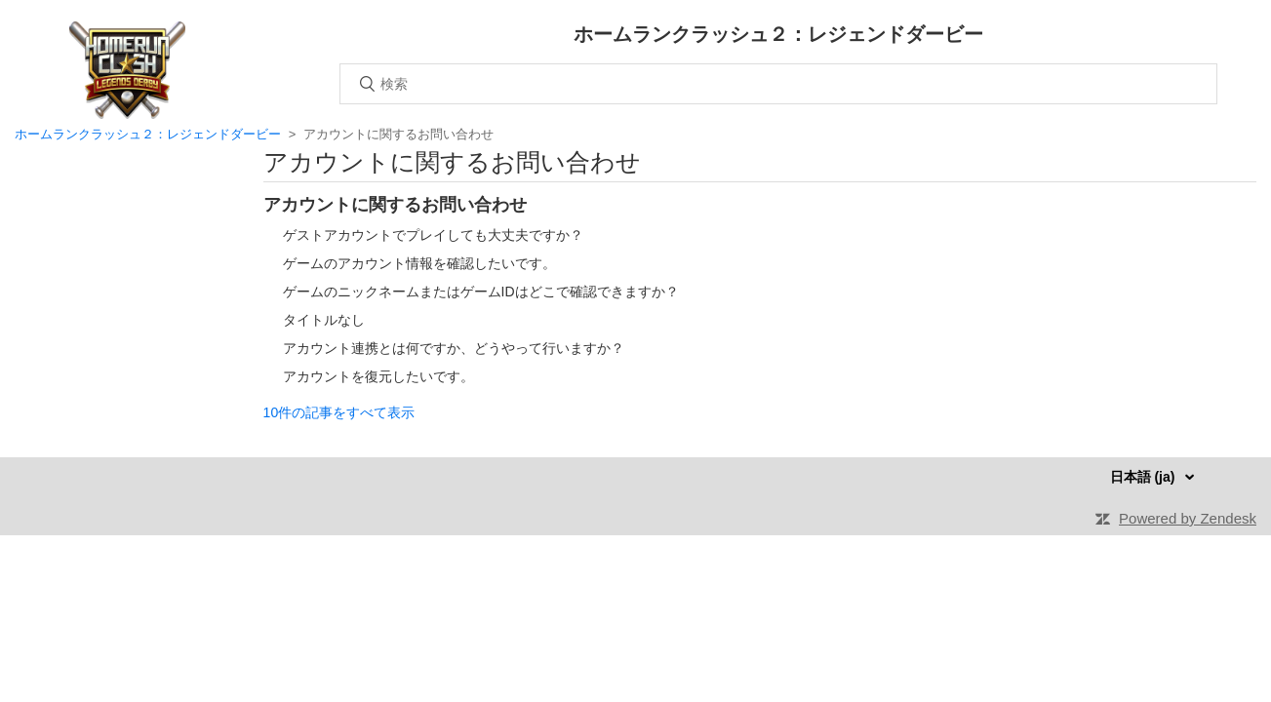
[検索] (778, 83)
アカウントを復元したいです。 (378, 376)
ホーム (127, 70)
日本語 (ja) (1144, 477)
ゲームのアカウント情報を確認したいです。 (419, 263)
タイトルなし (324, 320)
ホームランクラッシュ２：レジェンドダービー (150, 134)
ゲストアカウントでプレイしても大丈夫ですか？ (433, 235)
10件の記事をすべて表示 (339, 412)
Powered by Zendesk (1187, 518)
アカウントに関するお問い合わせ (395, 204)
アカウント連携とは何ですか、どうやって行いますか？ (453, 348)
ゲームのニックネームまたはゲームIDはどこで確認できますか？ (481, 291)
